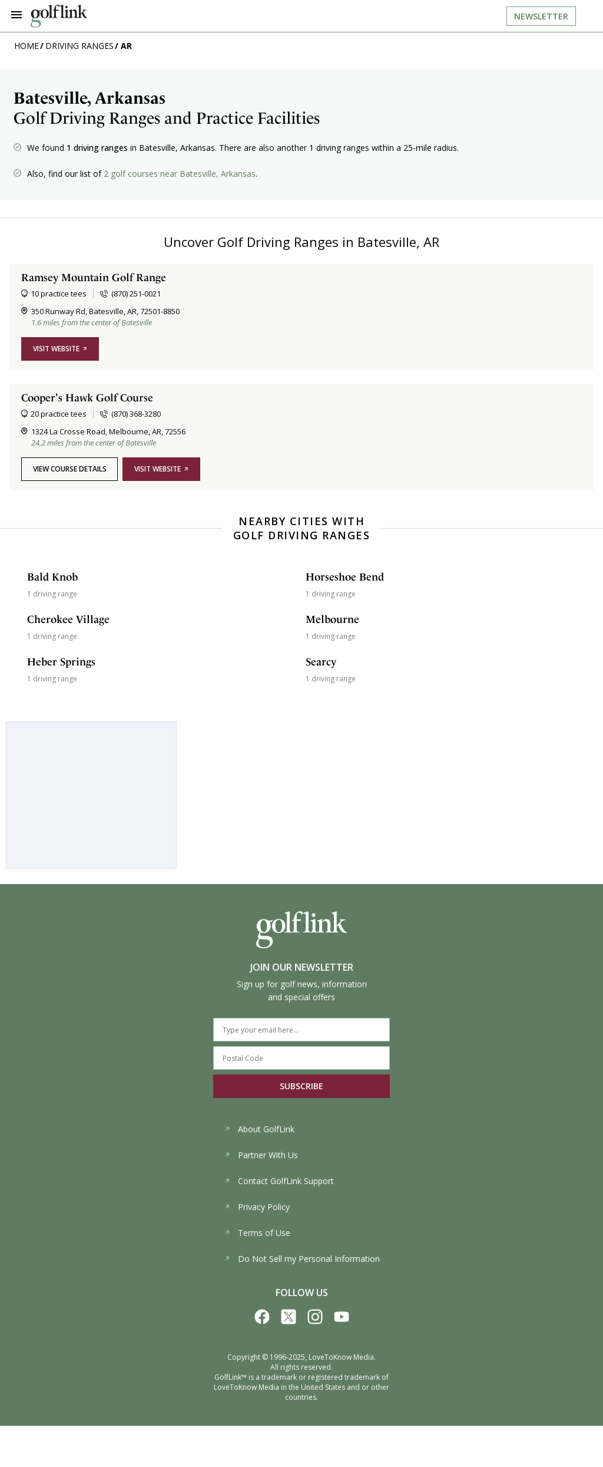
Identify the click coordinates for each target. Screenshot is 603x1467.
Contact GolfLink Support (279, 1180)
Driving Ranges (79, 45)
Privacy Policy (257, 1206)
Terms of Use (257, 1232)
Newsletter (541, 16)
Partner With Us (261, 1155)
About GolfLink (259, 1129)
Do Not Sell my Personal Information (302, 1258)
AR (126, 45)
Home (26, 45)
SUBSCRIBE (301, 1086)
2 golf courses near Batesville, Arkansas (180, 173)
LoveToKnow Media (341, 1357)
